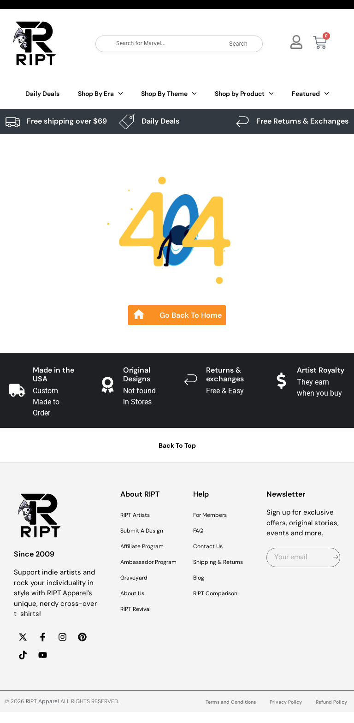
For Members (214, 515)
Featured (310, 93)
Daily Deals (42, 93)
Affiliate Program (147, 546)
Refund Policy (329, 713)
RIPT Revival (139, 620)
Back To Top (177, 445)
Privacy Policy (279, 713)
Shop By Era (100, 93)
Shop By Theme (168, 93)
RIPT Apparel (42, 712)
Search (238, 43)
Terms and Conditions (218, 713)
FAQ (199, 530)
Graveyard (137, 588)
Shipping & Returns (224, 562)
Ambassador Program (140, 567)
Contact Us (211, 546)
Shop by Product (244, 93)
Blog (199, 577)
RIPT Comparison (220, 593)
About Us (135, 604)
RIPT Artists (139, 515)
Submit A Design (147, 530)
